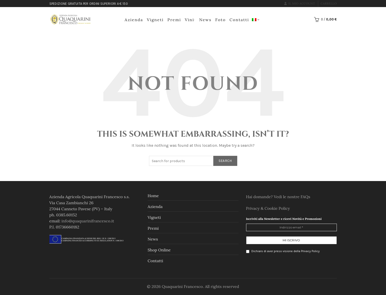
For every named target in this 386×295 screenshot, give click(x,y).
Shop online (159, 249)
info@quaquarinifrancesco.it (88, 220)
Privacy (253, 208)
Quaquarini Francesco (182, 286)
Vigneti (155, 19)
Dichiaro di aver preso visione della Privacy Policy (283, 251)
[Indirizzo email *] (291, 227)
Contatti (239, 19)
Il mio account (299, 3)
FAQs (305, 196)
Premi (174, 19)
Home (153, 195)
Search (225, 161)
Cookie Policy (277, 208)
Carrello (329, 3)
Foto (220, 19)
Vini (189, 19)
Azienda (134, 19)
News (205, 19)
